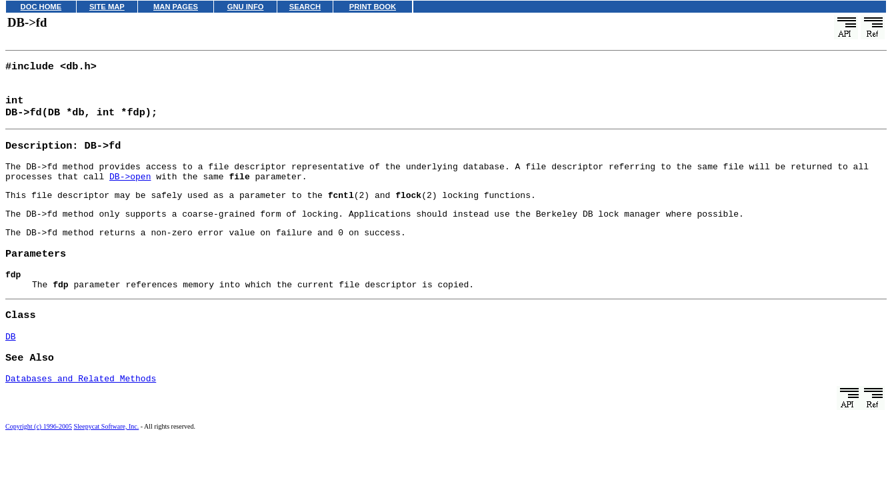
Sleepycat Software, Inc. (106, 455)
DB (10, 361)
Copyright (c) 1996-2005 (38, 455)
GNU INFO (245, 7)
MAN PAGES (175, 7)
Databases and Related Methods (80, 407)
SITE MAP (107, 7)
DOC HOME (41, 7)
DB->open (130, 187)
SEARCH (305, 7)
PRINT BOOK (372, 7)
